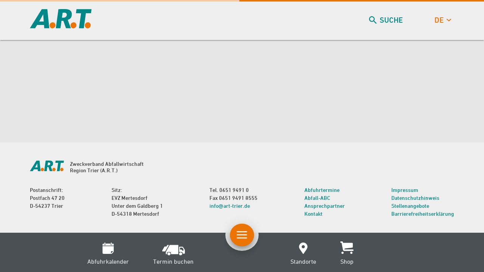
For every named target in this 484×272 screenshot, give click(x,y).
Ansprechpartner (324, 205)
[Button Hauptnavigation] (242, 235)
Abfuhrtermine (322, 190)
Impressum (404, 190)
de (442, 20)
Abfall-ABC (317, 198)
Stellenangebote (410, 205)
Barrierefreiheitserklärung (422, 213)
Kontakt (313, 213)
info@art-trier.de (229, 205)
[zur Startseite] (61, 26)
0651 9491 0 (234, 190)
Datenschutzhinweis (415, 198)
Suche (387, 20)
